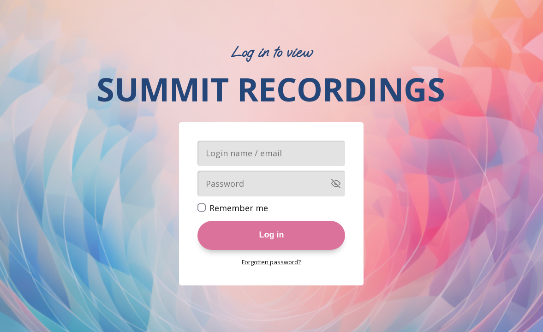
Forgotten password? (271, 262)
